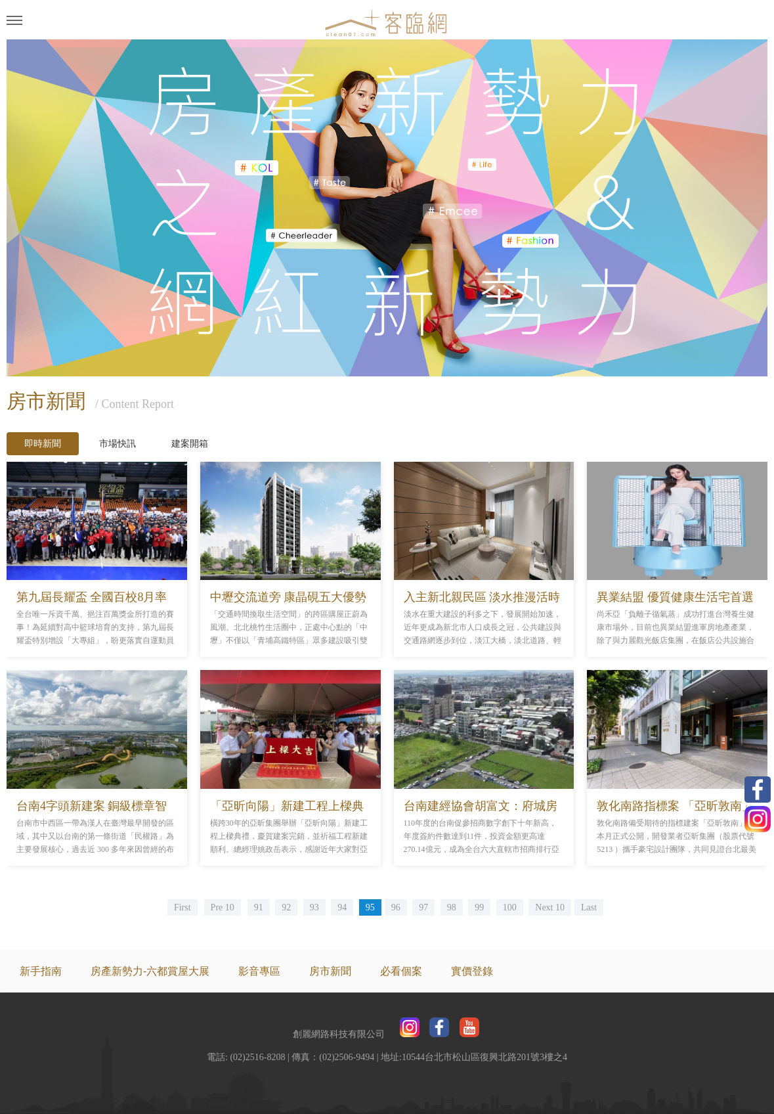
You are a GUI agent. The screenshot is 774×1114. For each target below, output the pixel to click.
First (182, 907)
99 (479, 907)
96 (395, 907)
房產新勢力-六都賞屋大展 (150, 971)
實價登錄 (472, 971)
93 (314, 907)
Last (589, 907)
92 (286, 907)
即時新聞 (42, 444)
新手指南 (41, 971)
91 (258, 907)
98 (451, 907)
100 (510, 907)
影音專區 (259, 971)
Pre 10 (222, 907)
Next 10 (550, 907)
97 (423, 907)
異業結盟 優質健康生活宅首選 (675, 597)
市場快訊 (117, 444)
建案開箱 (189, 444)
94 (342, 907)
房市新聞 (330, 971)
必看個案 (401, 971)
